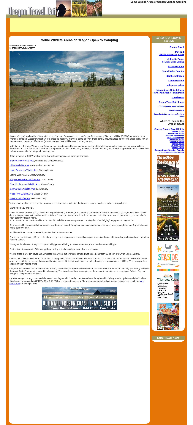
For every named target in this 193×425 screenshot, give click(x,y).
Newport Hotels (178, 144)
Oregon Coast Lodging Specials (171, 152)
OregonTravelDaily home (171, 102)
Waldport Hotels (177, 146)
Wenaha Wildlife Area (19, 198)
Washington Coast (176, 110)
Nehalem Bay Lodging (175, 135)
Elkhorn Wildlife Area (19, 165)
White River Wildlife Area (21, 194)
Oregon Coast (177, 47)
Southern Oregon (175, 76)
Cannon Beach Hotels (175, 133)
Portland (179, 52)
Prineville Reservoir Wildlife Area (24, 184)
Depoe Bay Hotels (177, 142)
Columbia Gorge (175, 59)
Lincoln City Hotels (176, 139)
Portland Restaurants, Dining (171, 55)
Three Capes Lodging (175, 137)
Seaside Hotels (178, 131)
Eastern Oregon (176, 66)
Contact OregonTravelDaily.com (171, 106)
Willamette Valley (175, 85)
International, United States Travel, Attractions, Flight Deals (168, 91)
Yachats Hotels (178, 148)
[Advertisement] (95, 25)
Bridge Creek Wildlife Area (21, 160)
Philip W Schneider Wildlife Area (24, 179)
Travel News (178, 97)
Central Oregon (176, 80)
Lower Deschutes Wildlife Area (23, 170)
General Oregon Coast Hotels (169, 129)
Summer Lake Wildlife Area (22, 189)
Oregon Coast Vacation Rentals (169, 150)
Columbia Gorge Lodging (173, 62)
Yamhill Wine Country (173, 71)
